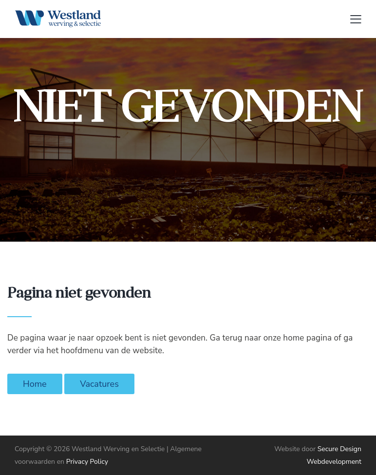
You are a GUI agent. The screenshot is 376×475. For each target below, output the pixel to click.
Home (35, 384)
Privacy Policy (87, 461)
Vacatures (99, 384)
